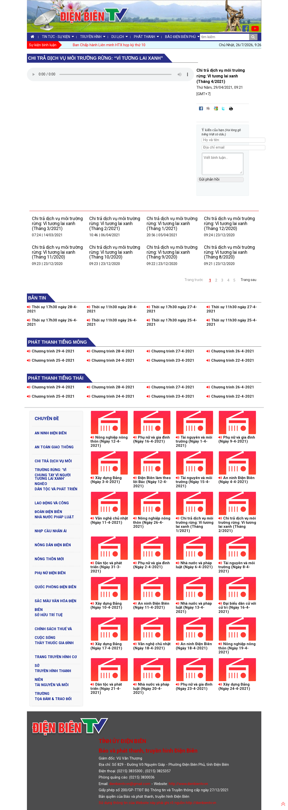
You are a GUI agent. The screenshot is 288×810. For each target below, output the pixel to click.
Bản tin (37, 297)
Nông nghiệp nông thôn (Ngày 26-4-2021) (151, 522)
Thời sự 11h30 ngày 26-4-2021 (112, 322)
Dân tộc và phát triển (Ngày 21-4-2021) (106, 688)
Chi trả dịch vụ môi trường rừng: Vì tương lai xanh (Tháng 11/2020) (57, 252)
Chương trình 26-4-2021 (230, 351)
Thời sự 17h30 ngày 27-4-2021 (172, 309)
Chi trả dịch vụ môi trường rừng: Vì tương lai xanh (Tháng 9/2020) (172, 252)
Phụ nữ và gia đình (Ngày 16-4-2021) (151, 439)
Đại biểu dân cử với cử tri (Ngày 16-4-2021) (237, 607)
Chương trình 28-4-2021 (110, 351)
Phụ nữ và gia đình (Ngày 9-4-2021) (236, 439)
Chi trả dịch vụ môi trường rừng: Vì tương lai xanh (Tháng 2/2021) (114, 223)
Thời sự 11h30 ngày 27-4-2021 (231, 309)
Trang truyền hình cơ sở (56, 658)
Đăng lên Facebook (201, 108)
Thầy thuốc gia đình (54, 643)
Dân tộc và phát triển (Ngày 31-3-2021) (106, 567)
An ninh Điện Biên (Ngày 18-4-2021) (194, 646)
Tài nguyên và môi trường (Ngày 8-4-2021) (236, 567)
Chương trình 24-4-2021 (110, 360)
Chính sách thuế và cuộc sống (53, 630)
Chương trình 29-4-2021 (51, 351)
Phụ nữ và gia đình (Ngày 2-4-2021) (151, 565)
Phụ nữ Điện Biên (50, 573)
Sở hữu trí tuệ (49, 615)
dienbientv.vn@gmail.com (129, 784)
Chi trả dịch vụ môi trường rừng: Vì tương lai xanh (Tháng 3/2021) (57, 223)
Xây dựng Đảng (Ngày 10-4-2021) (106, 605)
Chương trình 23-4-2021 (170, 360)
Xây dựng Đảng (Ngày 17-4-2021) (106, 646)
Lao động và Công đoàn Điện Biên (52, 504)
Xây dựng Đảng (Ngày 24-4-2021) (234, 686)
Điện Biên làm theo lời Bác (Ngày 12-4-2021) (152, 482)
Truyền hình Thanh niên (53, 672)
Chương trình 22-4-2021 (230, 360)
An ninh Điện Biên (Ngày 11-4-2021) (151, 605)
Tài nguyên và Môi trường (52, 686)
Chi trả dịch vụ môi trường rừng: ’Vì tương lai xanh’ (53, 462)
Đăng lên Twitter (223, 108)
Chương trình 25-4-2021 (51, 360)
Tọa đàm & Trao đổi (53, 699)
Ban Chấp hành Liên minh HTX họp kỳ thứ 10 (109, 45)
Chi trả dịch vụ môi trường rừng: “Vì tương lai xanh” (95, 58)
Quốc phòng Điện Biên (55, 587)
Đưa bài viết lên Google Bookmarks (216, 108)
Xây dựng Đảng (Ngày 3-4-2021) (106, 480)
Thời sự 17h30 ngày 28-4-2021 (52, 309)
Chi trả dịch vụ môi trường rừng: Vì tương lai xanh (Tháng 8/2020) (229, 252)
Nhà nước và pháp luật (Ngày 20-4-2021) (151, 688)
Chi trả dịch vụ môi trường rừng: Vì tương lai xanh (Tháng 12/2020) (229, 223)
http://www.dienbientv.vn (188, 784)
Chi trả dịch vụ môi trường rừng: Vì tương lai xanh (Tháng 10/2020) (114, 252)
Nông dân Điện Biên (53, 545)
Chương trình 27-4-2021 (170, 351)
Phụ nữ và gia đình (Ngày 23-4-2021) (194, 686)
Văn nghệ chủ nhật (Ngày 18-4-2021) (152, 646)
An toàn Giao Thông (54, 447)
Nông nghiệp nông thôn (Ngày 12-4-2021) (109, 441)
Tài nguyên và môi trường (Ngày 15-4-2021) (194, 482)
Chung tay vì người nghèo (53, 476)
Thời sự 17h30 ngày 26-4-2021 (52, 322)
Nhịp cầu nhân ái (51, 531)
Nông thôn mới (49, 559)
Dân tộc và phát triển (56, 489)
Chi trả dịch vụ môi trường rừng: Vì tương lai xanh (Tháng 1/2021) (172, 223)
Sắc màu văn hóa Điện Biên (55, 602)
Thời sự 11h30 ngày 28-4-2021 (112, 309)
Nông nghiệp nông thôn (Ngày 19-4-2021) (237, 648)
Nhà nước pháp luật (54, 517)
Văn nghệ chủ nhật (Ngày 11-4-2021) (109, 520)
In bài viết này (231, 108)
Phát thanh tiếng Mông (57, 342)
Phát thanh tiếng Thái (56, 378)
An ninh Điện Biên (51, 433)
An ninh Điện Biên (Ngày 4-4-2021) (236, 480)
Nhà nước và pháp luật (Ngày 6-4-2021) (194, 565)
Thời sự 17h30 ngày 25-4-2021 (172, 322)
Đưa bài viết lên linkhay (208, 108)
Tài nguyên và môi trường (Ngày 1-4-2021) (194, 441)
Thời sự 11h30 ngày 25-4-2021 (231, 322)
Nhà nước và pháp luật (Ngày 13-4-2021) (194, 607)
